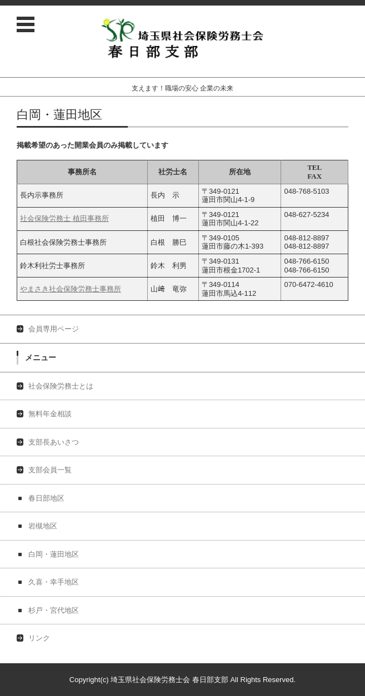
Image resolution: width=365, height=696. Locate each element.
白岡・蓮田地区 (53, 554)
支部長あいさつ (53, 442)
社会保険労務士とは (60, 386)
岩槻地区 (42, 526)
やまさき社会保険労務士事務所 (70, 289)
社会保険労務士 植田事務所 (64, 218)
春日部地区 (46, 498)
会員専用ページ (53, 329)
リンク (39, 638)
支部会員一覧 (50, 470)
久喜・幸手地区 (53, 582)
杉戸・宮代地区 (53, 610)
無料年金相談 (50, 414)
